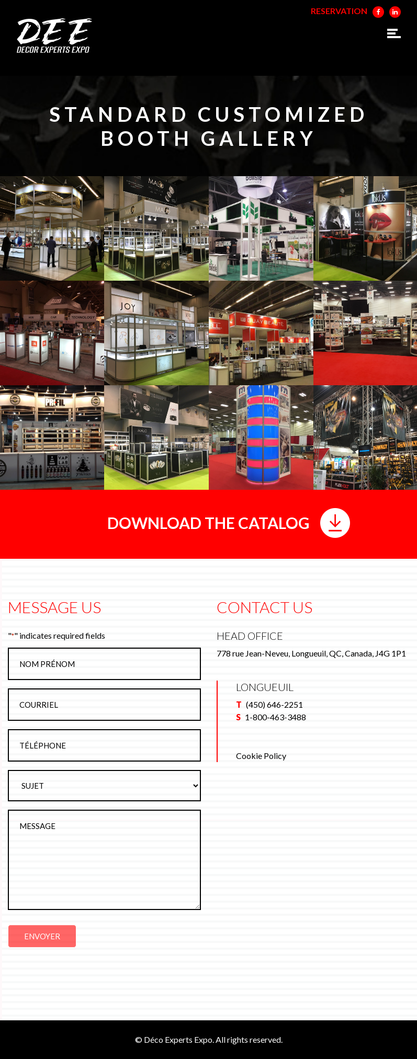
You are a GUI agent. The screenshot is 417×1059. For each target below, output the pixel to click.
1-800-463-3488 (275, 717)
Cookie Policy (261, 756)
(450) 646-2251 (274, 704)
